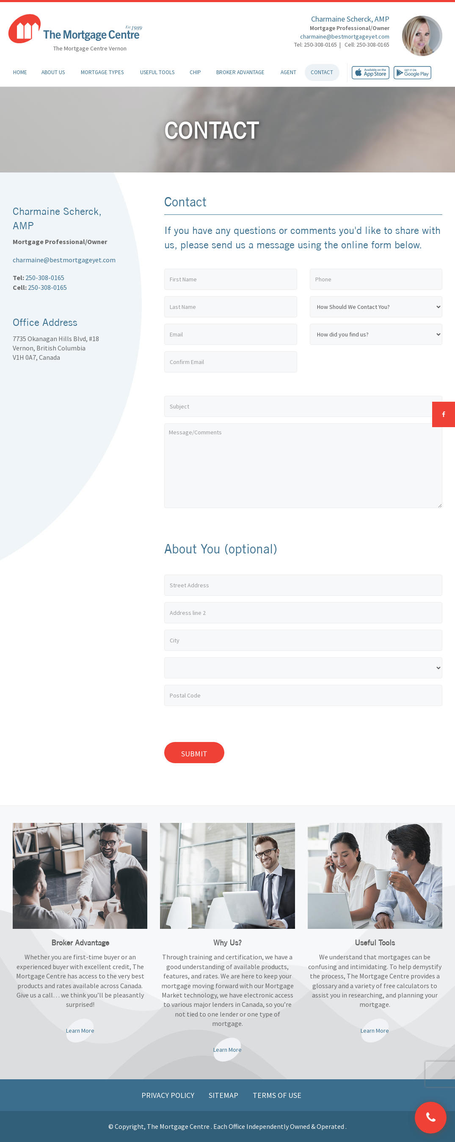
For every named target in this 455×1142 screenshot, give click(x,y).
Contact (322, 72)
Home (20, 72)
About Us (53, 72)
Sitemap (224, 1095)
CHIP (195, 72)
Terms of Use (277, 1095)
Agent (288, 72)
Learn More (80, 1030)
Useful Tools (157, 72)
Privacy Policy (168, 1095)
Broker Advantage (240, 72)
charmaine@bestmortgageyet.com (344, 36)
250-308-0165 (44, 277)
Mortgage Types (102, 72)
